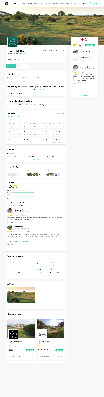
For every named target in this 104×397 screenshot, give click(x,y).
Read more (42, 90)
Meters (62, 113)
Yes (23, 59)
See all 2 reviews (11, 249)
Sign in (85, 3)
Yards (58, 113)
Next (98, 79)
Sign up (95, 3)
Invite (50, 50)
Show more (36, 159)
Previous (72, 79)
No (26, 59)
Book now (30, 350)
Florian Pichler (18, 226)
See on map (22, 53)
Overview (12, 66)
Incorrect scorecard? (58, 142)
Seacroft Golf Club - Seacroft (15, 116)
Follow (45, 50)
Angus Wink (17, 210)
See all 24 (60, 314)
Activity (23, 66)
